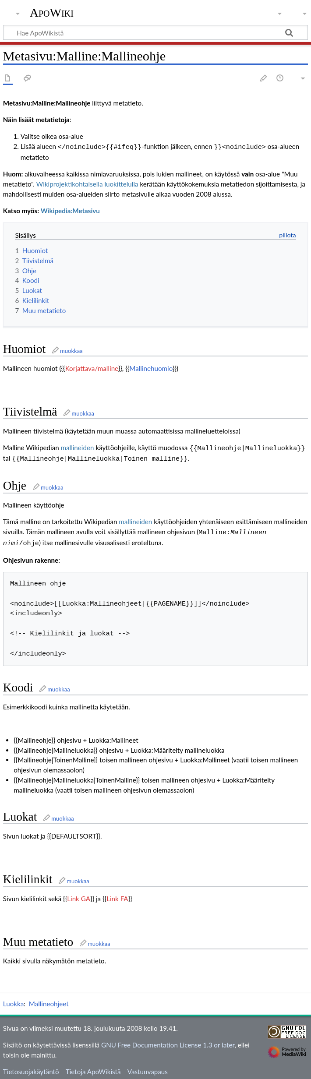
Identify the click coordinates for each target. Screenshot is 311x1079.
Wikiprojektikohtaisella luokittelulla (87, 183)
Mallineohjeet (49, 999)
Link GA (78, 894)
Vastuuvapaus (147, 1067)
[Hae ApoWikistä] (155, 32)
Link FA (117, 894)
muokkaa (71, 349)
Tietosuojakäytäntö (31, 1067)
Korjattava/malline (91, 367)
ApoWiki (52, 13)
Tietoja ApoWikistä (93, 1067)
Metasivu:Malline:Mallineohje (47, 103)
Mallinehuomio (151, 367)
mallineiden (77, 447)
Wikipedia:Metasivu (70, 210)
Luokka (13, 999)
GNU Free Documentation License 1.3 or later (167, 1040)
